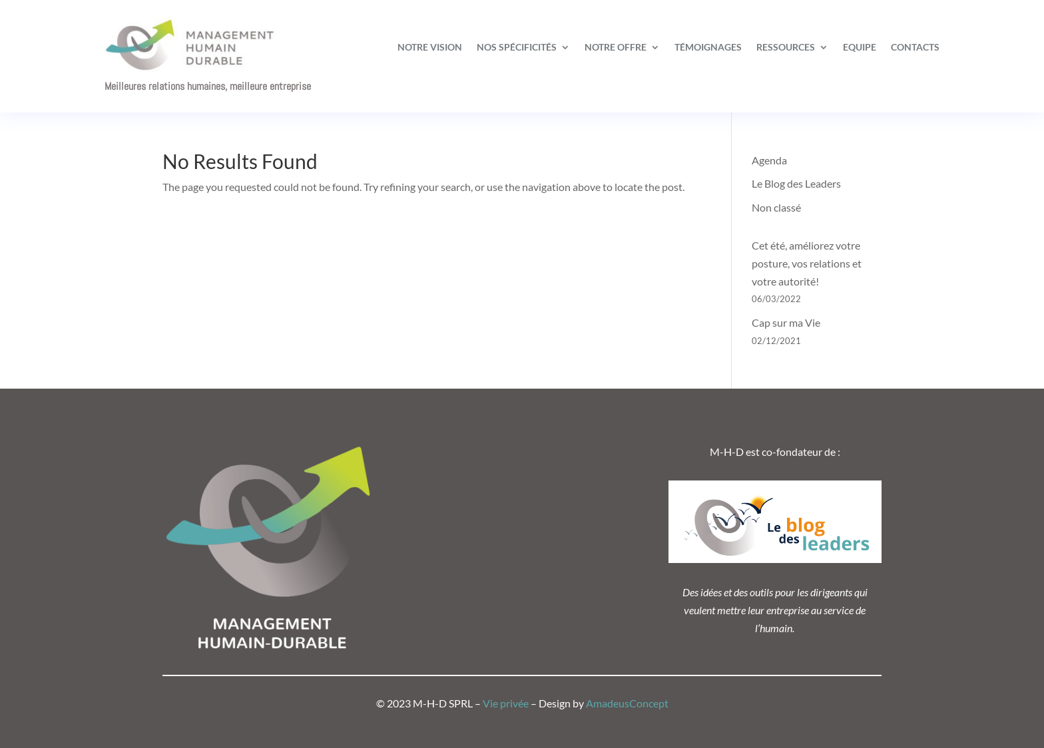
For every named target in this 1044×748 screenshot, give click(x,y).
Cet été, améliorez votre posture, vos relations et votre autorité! (807, 263)
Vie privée (506, 703)
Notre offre (616, 47)
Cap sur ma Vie (786, 322)
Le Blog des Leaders (796, 183)
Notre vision (429, 47)
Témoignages (708, 47)
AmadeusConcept (627, 703)
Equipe (859, 47)
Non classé (776, 207)
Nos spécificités (517, 47)
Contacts (915, 47)
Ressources (785, 47)
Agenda (769, 160)
